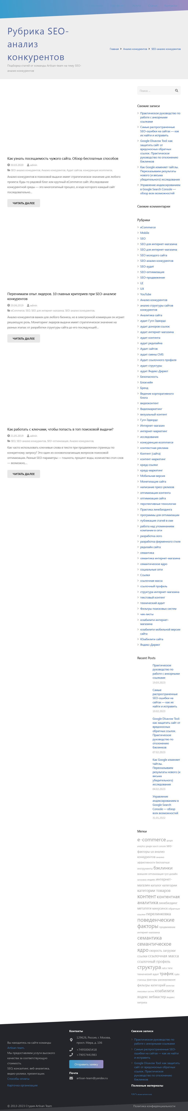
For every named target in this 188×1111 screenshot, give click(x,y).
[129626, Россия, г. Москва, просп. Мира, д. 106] (73, 1040)
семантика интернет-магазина (160, 558)
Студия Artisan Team (39, 1106)
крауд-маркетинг (151, 470)
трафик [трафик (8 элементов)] (166, 973)
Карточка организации (22, 1085)
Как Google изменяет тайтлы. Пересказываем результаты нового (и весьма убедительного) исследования (160, 173)
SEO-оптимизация (57, 441)
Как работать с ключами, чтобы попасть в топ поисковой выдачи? (60, 429)
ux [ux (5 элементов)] (152, 851)
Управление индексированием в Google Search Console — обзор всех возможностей (160, 189)
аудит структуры (151, 365)
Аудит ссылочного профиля (158, 360)
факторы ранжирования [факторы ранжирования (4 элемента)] (161, 979)
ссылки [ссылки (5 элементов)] (142, 956)
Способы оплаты (18, 1078)
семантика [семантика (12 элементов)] (149, 937)
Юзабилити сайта (151, 639)
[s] (159, 90)
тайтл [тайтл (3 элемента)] (164, 968)
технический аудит (152, 603)
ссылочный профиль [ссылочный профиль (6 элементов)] (153, 961)
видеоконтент (149, 403)
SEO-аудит (147, 266)
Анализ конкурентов (53, 170)
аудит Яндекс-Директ (154, 371)
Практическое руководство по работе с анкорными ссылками (160, 117)
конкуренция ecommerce (97, 170)
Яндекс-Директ (150, 644)
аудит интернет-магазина (157, 332)
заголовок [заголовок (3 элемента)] (142, 879)
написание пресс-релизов (157, 487)
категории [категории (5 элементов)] (169, 885)
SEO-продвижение (152, 277)
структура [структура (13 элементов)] (149, 966)
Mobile (144, 233)
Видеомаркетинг (151, 409)
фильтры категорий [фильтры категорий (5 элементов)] (151, 985)
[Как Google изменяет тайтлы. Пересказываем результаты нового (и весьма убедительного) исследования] (143, 764)
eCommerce (17, 310)
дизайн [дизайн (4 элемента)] (173, 874)
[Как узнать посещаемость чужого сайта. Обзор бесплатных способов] (66, 119)
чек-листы (146, 614)
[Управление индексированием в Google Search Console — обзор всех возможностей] (143, 800)
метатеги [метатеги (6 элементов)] (144, 908)
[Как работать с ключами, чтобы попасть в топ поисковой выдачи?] (66, 390)
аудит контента (150, 337)
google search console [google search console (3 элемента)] (156, 846)
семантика (147, 552)
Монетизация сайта (153, 481)
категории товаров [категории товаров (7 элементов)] (154, 890)
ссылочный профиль (153, 586)
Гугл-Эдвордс (149, 420)
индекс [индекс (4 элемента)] (151, 879)
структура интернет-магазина (159, 592)
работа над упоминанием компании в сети (157, 528)
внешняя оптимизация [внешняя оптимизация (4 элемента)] (150, 874)
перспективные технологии (158, 504)
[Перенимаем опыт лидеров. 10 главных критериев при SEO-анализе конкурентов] (66, 255)
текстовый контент (152, 597)
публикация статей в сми (156, 520)
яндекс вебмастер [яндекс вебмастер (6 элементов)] (151, 996)
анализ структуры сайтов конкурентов (156, 307)
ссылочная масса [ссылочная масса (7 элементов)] (163, 955)
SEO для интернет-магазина (47, 310)
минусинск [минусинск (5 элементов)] (160, 908)
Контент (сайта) (150, 453)
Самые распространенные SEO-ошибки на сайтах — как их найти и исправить (159, 131)
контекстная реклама (154, 448)
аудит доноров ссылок (155, 326)
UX (142, 288)
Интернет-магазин (152, 425)
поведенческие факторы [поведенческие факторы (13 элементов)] (155, 922)
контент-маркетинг (153, 459)
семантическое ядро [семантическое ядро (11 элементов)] (154, 946)
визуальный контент (153, 414)
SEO (28, 310)
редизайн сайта (150, 547)
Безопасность (149, 376)
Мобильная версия (152, 476)
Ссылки (145, 575)
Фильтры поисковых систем (158, 608)
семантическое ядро (153, 564)
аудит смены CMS (152, 354)
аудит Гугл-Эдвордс (153, 321)
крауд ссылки (149, 465)
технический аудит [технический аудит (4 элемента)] (148, 974)
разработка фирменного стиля (160, 541)
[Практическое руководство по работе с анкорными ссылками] (143, 669)
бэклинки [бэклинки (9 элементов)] (163, 868)
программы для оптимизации (159, 515)
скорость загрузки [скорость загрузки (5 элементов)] (162, 950)
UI (141, 283)
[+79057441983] (73, 1054)
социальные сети (151, 569)
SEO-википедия (141, 1094)
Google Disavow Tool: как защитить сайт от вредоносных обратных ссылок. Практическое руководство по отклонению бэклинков (159, 151)
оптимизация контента (155, 493)
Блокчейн (146, 382)
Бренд (144, 388)
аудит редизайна (151, 343)
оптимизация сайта (153, 498)
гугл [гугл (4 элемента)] (166, 874)
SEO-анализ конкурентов (25, 170)
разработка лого (151, 536)
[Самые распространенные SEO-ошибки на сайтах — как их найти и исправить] (143, 694)
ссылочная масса (151, 580)
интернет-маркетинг (153, 431)
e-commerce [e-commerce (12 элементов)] (151, 839)
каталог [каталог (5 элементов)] (156, 885)
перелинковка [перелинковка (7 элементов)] (158, 913)
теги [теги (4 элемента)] (170, 968)
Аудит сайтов (74, 170)
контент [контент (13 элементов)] (146, 895)
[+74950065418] (73, 1049)
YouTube (145, 294)
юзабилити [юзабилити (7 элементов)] (164, 990)
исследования (149, 437)
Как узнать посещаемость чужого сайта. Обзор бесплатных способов (62, 158)
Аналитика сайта (151, 315)
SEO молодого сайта (153, 255)
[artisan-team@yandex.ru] (73, 1078)
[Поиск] (176, 90)
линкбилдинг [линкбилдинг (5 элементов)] (168, 903)
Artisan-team (15, 1048)
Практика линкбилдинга (156, 509)
